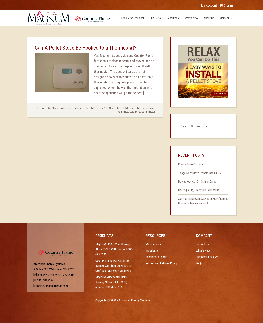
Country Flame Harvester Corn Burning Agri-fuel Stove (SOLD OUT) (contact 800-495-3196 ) (113, 265)
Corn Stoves (52, 108)
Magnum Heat (68, 18)
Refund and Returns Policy (162, 263)
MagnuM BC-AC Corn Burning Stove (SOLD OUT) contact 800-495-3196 (114, 249)
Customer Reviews (207, 257)
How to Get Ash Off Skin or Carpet (197, 181)
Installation (152, 250)
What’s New (203, 250)
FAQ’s (199, 263)
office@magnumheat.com (52, 286)
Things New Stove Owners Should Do (199, 173)
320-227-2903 (66, 275)
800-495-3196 (45, 275)
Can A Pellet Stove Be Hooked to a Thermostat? (85, 48)
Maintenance (153, 244)
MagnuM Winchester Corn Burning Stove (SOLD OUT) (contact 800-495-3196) (111, 282)
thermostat (136, 112)
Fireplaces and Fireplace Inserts (73, 108)
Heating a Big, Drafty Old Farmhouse (198, 190)
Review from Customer (191, 164)
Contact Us (202, 244)
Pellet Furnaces (96, 108)
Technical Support (156, 257)
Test (56, 240)
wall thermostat (148, 112)
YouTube (46, 3)
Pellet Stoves (109, 108)
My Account (209, 5)
